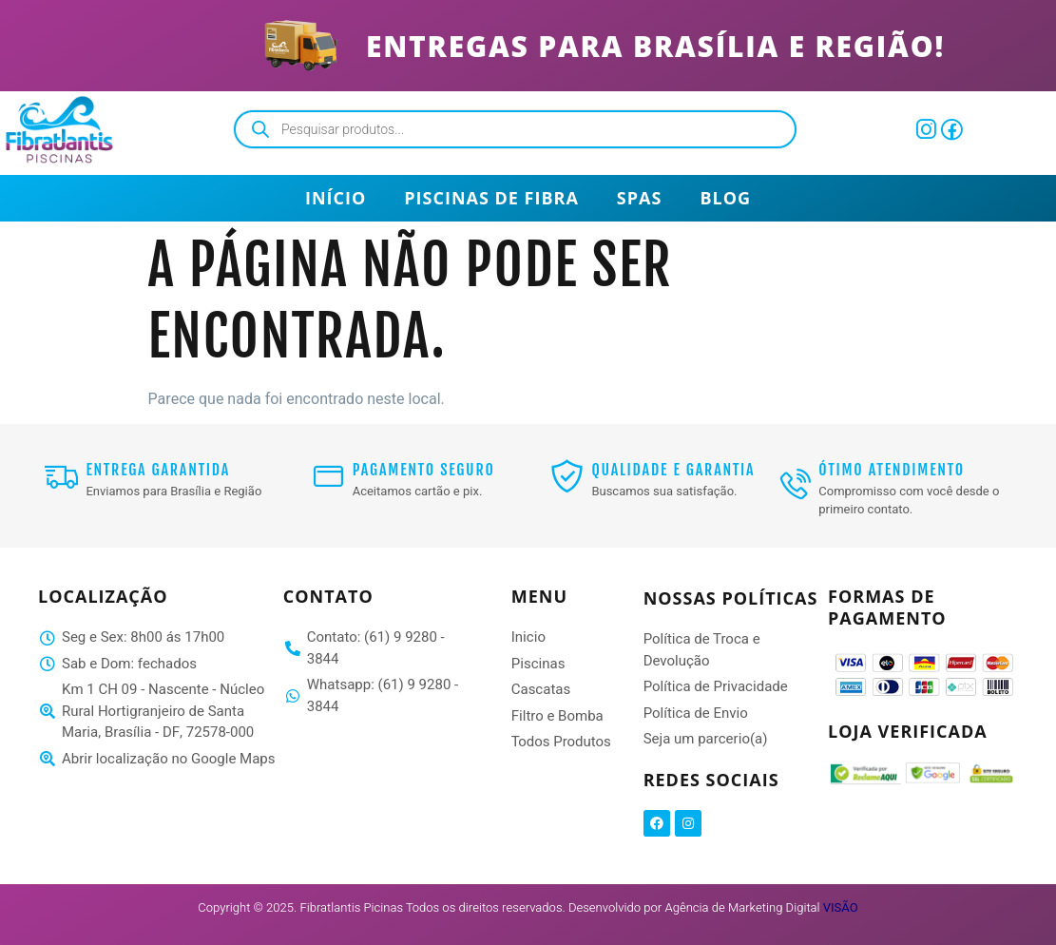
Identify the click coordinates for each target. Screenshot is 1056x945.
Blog (725, 197)
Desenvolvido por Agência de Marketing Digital (713, 907)
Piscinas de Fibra (491, 197)
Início (335, 197)
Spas (639, 197)
